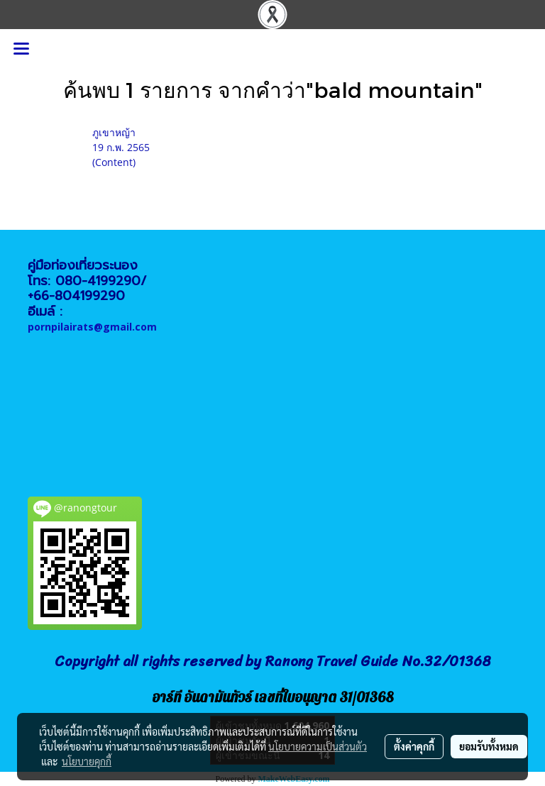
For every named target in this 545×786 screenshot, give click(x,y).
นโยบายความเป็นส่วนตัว (317, 746)
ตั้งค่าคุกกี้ (414, 746)
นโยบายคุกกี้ (86, 761)
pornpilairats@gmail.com (92, 326)
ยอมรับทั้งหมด (489, 746)
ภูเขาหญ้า (114, 132)
